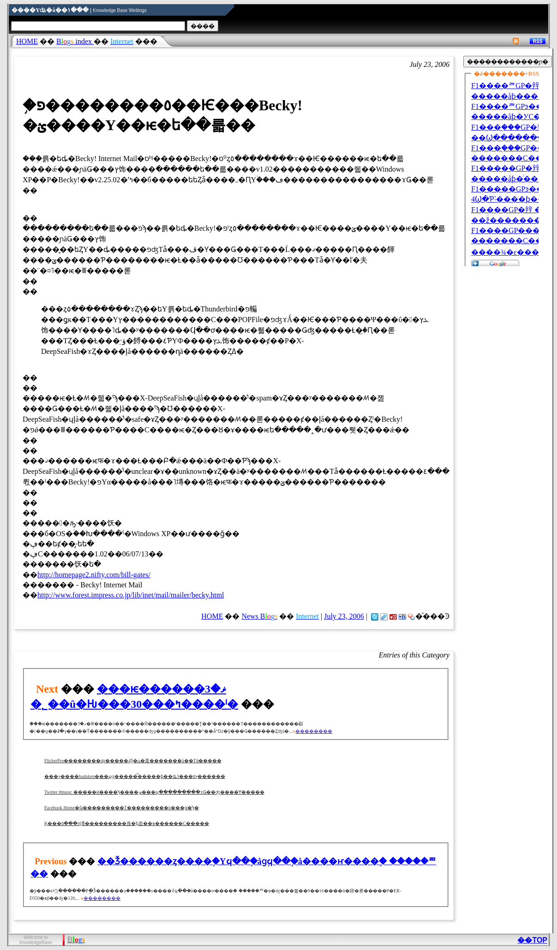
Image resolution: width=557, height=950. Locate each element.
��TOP (532, 940)
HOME (27, 41)
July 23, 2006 (344, 616)
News (259, 616)
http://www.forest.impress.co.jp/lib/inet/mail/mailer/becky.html (130, 595)
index (75, 41)
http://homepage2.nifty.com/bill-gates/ (93, 575)
